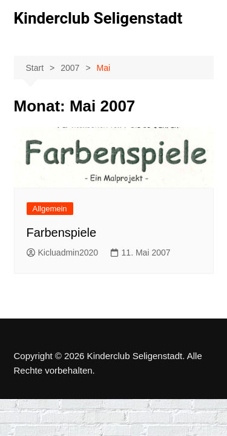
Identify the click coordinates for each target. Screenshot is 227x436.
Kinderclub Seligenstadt (98, 18)
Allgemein (50, 208)
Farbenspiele (62, 232)
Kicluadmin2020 (63, 252)
